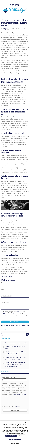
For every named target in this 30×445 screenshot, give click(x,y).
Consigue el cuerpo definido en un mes (15, 348)
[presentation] (14, 401)
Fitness (21, 28)
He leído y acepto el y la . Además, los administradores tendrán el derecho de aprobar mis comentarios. (15, 315)
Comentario (5, 303)
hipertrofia (3, 30)
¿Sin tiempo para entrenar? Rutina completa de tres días (15, 353)
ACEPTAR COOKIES (15, 439)
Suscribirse (15, 410)
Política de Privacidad (9, 314)
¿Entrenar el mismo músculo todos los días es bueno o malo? (15, 358)
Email (2, 289)
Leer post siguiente (22, 325)
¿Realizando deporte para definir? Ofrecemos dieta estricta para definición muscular (15, 364)
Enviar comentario (15, 322)
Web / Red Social (6, 296)
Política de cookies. (15, 443)
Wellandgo (5, 28)
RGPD (18, 406)
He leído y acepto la (11, 406)
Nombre (3, 283)
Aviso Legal (18, 312)
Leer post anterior (7, 325)
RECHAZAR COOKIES (11, 436)
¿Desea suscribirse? (8, 377)
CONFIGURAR (21, 436)
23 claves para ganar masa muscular (16, 343)
